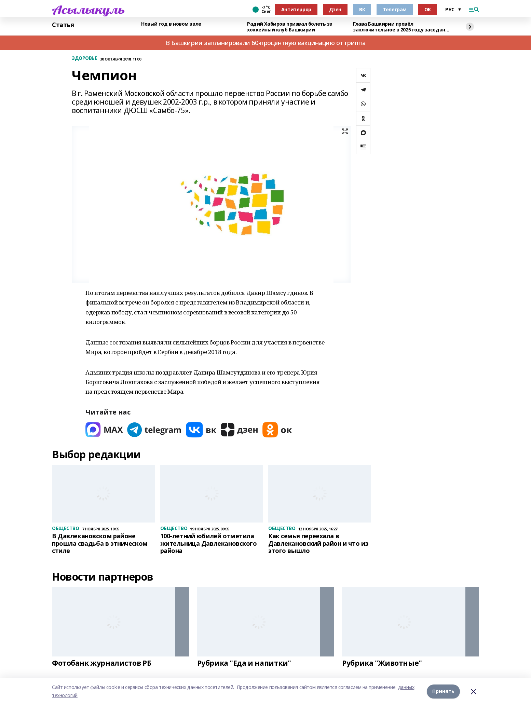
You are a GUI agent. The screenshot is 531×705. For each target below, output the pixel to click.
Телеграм (395, 9)
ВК (362, 9)
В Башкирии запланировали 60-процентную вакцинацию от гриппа (265, 43)
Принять (443, 691)
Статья (63, 25)
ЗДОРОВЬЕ (84, 58)
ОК (427, 9)
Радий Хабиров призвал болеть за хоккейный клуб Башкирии (289, 26)
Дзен (335, 9)
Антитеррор (296, 9)
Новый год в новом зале (171, 24)
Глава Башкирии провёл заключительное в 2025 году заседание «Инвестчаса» (402, 26)
